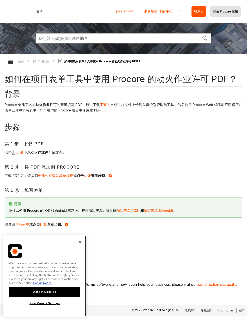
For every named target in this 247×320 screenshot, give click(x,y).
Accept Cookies (44, 291)
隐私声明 (190, 310)
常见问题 (41, 61)
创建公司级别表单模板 (55, 176)
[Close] (80, 242)
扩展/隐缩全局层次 (13, 62)
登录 (241, 310)
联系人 (198, 11)
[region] (45, 276)
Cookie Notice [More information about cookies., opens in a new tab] (42, 283)
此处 (20, 152)
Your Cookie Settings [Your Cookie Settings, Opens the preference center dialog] (45, 303)
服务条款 (206, 310)
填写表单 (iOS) (128, 211)
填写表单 (22, 224)
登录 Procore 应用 (225, 11)
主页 (21, 61)
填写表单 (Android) (158, 211)
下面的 (105, 105)
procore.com (125, 11)
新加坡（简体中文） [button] (161, 11)
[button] (205, 38)
